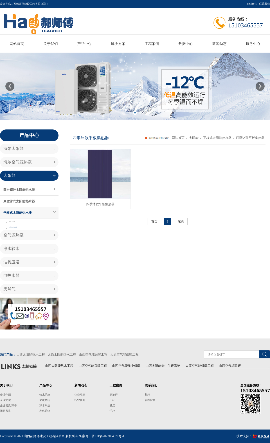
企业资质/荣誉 (8, 405)
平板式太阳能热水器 (17, 212)
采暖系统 (44, 400)
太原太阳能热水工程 (62, 354)
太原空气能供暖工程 (124, 354)
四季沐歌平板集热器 (13, 227)
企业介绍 (5, 394)
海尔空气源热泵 (17, 162)
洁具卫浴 (11, 262)
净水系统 (44, 405)
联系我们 (264, 3)
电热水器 (11, 275)
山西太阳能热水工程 (30, 354)
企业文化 (5, 400)
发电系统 (44, 410)
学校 (112, 410)
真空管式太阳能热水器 (19, 201)
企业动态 (79, 394)
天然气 (9, 289)
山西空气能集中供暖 (126, 365)
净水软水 (11, 248)
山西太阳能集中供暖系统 (163, 365)
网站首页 (178, 138)
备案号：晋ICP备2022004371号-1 (101, 436)
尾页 (181, 221)
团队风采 (5, 410)
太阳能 (9, 175)
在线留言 (252, 3)
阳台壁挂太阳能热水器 (19, 189)
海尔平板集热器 (12, 221)
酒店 (112, 405)
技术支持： (253, 436)
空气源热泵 (13, 235)
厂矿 (112, 400)
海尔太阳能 (13, 148)
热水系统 (44, 394)
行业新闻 (79, 400)
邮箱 (147, 394)
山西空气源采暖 (230, 365)
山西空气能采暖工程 (93, 354)
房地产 (114, 394)
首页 (154, 221)
